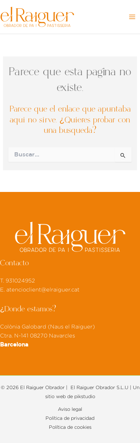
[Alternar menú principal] (132, 17)
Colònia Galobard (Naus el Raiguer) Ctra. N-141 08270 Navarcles (47, 336)
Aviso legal (70, 409)
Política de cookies (70, 427)
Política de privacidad (70, 418)
